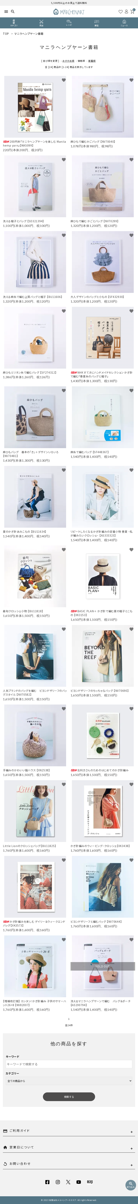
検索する (69, 1097)
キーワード (12, 1056)
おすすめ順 (68, 60)
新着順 (92, 60)
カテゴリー (12, 1073)
